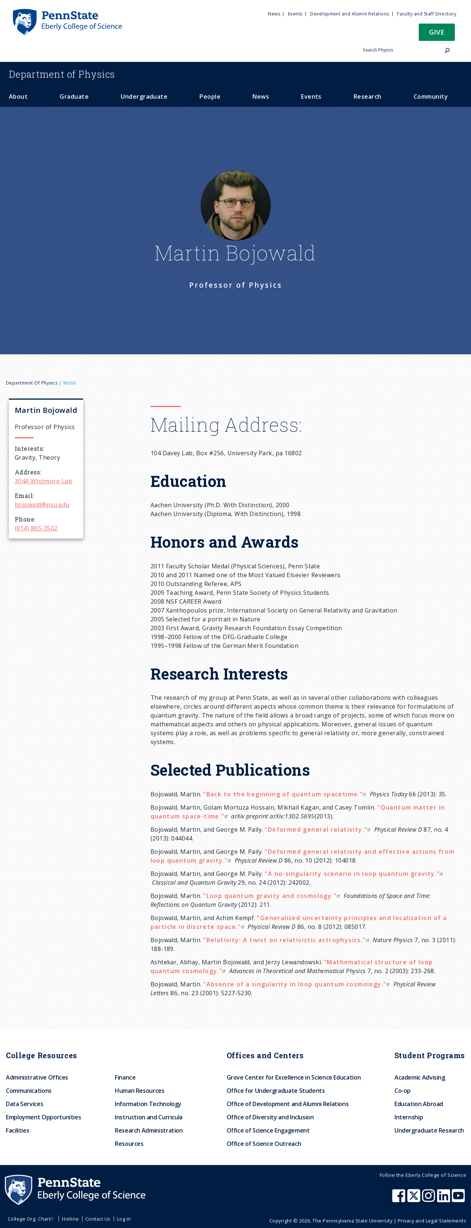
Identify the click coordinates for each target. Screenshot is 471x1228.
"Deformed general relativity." (318, 829)
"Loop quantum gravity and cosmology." (272, 896)
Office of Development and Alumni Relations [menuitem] (288, 1104)
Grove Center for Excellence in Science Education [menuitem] (294, 1077)
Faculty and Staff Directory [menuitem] (426, 14)
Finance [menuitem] (125, 1077)
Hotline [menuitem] (70, 1218)
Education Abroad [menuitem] (418, 1104)
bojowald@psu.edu (42, 505)
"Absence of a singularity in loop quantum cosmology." (297, 984)
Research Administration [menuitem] (149, 1130)
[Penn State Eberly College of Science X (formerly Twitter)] (414, 1199)
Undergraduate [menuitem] (144, 96)
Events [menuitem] (295, 14)
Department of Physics (31, 383)
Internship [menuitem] (408, 1117)
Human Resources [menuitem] (139, 1091)
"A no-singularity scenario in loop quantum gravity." (355, 874)
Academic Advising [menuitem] (419, 1077)
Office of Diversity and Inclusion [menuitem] (270, 1117)
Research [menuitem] (368, 96)
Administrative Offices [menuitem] (37, 1077)
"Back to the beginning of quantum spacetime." (285, 794)
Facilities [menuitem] (17, 1130)
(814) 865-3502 (36, 528)
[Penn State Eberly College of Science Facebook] (399, 1199)
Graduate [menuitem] (74, 96)
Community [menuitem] (431, 96)
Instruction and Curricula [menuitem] (149, 1117)
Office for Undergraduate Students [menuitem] (276, 1091)
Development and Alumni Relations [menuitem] (349, 14)
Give (437, 31)
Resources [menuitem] (129, 1144)
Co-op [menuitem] (402, 1091)
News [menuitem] (274, 14)
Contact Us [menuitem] (98, 1218)
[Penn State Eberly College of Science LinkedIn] (444, 1199)
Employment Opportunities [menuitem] (43, 1117)
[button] (437, 34)
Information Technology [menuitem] (148, 1104)
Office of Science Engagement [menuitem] (268, 1130)
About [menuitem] (18, 96)
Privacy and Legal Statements (432, 1220)
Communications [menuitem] (29, 1091)
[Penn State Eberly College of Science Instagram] (429, 1199)
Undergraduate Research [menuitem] (429, 1130)
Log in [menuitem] (124, 1218)
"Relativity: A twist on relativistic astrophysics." (287, 940)
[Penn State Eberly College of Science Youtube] (459, 1199)
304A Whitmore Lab (43, 481)
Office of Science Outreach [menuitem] (264, 1144)
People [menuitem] (209, 96)
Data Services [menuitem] (24, 1104)
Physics (62, 74)
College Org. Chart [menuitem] (32, 1218)
